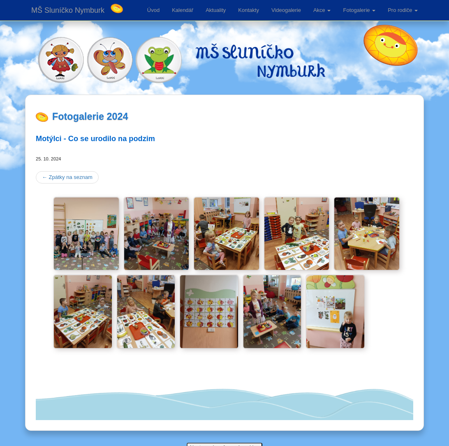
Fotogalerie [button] (359, 10)
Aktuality (216, 10)
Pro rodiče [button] (403, 10)
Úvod (153, 10)
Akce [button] (322, 10)
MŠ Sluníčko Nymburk (67, 10)
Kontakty (248, 10)
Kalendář (182, 10)
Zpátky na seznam (67, 177)
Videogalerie (286, 10)
